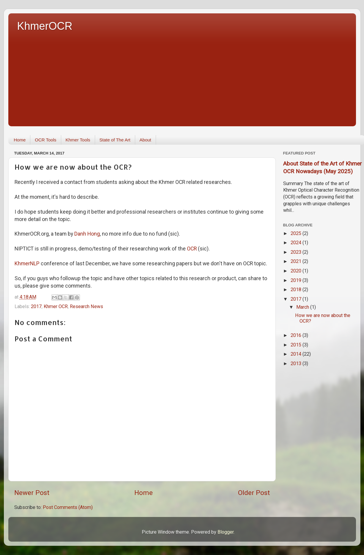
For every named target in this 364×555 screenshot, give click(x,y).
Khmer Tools (78, 139)
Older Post (254, 493)
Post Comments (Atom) (68, 507)
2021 (296, 261)
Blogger (226, 532)
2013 (296, 363)
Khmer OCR (56, 306)
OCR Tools (45, 139)
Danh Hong (87, 234)
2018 (296, 289)
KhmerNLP (27, 263)
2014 (296, 354)
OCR (192, 248)
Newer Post (31, 493)
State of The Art (115, 139)
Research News (86, 306)
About (145, 139)
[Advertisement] (186, 77)
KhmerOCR (45, 26)
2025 (296, 233)
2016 (296, 335)
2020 (296, 271)
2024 (296, 242)
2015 (296, 345)
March (303, 307)
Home (20, 139)
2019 (296, 280)
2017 (36, 306)
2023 (296, 252)
